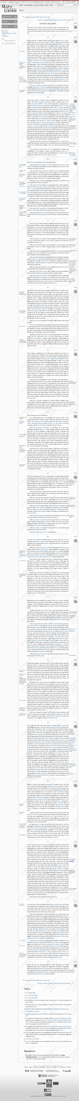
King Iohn (21, 700)
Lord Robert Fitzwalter (59, 1018)
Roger (56, 262)
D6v (75, 412)
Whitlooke (38, 525)
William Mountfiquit (32, 786)
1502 (38, 551)
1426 (67, 574)
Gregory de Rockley (58, 802)
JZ (35, 1006)
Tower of (64, 40)
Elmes (72, 271)
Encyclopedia (28, 5)
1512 (41, 553)
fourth (50, 328)
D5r (75, 220)
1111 (62, 636)
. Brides (72, 860)
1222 (37, 185)
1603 (53, 1000)
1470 (59, 539)
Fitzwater (61, 670)
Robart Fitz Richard (37, 640)
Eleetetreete (71, 861)
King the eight (47, 164)
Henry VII (68, 1032)
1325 (43, 731)
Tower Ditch (31, 995)
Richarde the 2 (72, 969)
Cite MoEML (42, 1067)
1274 (38, 149)
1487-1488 (65, 1034)
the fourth (31, 162)
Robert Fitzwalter (30, 1009)
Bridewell (57, 889)
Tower (22, 81)
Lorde (62, 487)
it (75, 382)
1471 (28, 619)
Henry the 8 (72, 889)
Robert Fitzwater (36, 678)
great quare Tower (49, 73)
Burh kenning (59, 904)
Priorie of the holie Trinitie (49, 89)
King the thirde (44, 208)
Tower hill (31, 513)
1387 (37, 515)
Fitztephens (45, 27)
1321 (37, 257)
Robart (57, 642)
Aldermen (58, 541)
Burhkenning (22, 905)
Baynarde (29, 633)
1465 (37, 532)
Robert (52, 702)
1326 (36, 267)
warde (41, 974)
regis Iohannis (47, 866)
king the (43, 532)
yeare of (33, 100)
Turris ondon (62, 70)
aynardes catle (22, 713)
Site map (48, 1067)
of (43, 186)
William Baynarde (48, 636)
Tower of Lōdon (22, 62)
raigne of (49, 625)
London (36, 27)
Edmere (66, 66)
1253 (37, 208)
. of (40, 734)
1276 (28, 797)
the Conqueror (50, 775)
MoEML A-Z (55, 1067)
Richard (61, 1004)
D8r (75, 597)
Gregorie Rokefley (54, 358)
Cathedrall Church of (50, 423)
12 (71, 764)
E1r (75, 722)
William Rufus (37, 79)
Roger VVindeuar (72, 112)
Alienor (35, 717)
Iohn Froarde (22, 945)
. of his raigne (51, 754)
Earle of (47, 336)
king (52, 436)
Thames (43, 82)
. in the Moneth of (41, 587)
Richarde (29, 646)
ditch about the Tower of (48, 154)
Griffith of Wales (22, 198)
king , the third (54, 918)
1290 (37, 245)
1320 (37, 251)
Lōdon (70, 264)
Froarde (51, 946)
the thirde (36, 857)
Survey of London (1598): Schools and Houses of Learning (53, 20)
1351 (37, 448)
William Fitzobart (43, 171)
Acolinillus (38, 85)
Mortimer (71, 260)
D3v (75, 37)
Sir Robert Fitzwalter (51, 1020)
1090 (67, 77)
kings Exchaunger (36, 427)
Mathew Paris (22, 79)
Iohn (63, 654)
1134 (52, 644)
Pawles (38, 767)
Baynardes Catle (72, 629)
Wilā (44, 316)
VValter (47, 646)
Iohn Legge (42, 511)
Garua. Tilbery (72, 631)
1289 (32, 725)
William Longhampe (32, 113)
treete (28, 904)
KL (31, 1002)
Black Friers (64, 799)
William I (28, 1043)
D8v (75, 660)
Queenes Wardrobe (33, 949)
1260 (37, 212)
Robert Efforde (60, 934)
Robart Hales (30, 509)
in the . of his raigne (41, 872)
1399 (34, 517)
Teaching (35, 1067)
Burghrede (43, 307)
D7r (75, 473)
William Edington (43, 448)
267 (42, 921)
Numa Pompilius (47, 381)
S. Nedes (64, 644)
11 (56, 754)
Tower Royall (33, 940)
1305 (32, 729)
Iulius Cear (63, 44)
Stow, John (28, 1055)
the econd (63, 301)
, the (56, 551)
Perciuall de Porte (48, 281)
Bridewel (53, 852)
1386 (50, 953)
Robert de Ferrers (32, 1011)
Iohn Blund (54, 725)
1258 (48, 714)
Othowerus (32, 85)
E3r (75, 961)
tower (20, 557)
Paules (29, 762)
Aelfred (55, 307)
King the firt (46, 149)
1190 (52, 111)
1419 (37, 527)
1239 (39, 141)
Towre (53, 525)
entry (50, 1009)
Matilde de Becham (34, 647)
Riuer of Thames (49, 42)
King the (50, 942)
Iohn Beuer (71, 114)
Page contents (7, 16)
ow (74, 655)
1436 (33, 615)
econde (42, 92)
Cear (51, 49)
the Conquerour (33, 310)
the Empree (38, 105)
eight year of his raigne (44, 324)
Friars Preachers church (41, 799)
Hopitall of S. (33, 126)
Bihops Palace (60, 762)
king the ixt (61, 740)
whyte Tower (62, 164)
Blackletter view (10, 42)
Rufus (57, 79)
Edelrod (66, 307)
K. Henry (21, 211)
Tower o (73, 30)
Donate (69, 1067)
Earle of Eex (52, 85)
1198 (51, 649)
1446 (43, 740)
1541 (67, 555)
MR (36, 995)
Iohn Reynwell (31, 576)
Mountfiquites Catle (40, 773)
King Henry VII (32, 1038)
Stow (46, 5)
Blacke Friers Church (32, 814)
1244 (37, 198)
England (58, 113)
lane (39, 366)
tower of (54, 944)
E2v (75, 901)
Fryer (43, 527)
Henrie (33, 324)
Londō (20, 826)
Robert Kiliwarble (37, 797)
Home (26, 1067)
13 (27, 827)
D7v (75, 536)
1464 (34, 476)
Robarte (29, 649)
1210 (31, 872)
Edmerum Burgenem (51, 71)
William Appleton (61, 509)
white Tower (58, 553)
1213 (39, 654)
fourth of (35, 79)
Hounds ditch (45, 929)
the (42, 476)
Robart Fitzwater (40, 651)
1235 (43, 1009)
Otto (43, 85)
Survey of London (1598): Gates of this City (37, 17)
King (35, 100)
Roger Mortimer (45, 260)
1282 (37, 238)
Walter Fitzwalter (67, 1028)
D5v (75, 287)
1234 (49, 712)
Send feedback (5, 36)
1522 (44, 892)
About (21, 10)
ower (72, 129)
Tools (51, 5)
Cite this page (5, 32)
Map (20, 5)
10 (32, 732)
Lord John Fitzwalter (66, 1026)
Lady (33, 556)
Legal (30, 1067)
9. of (51, 436)
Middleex (40, 103)
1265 (47, 230)
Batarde (59, 619)
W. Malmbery (22, 312)
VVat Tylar (57, 946)
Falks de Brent (62, 194)
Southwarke (35, 593)
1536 (33, 555)
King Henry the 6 (22, 550)
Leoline (55, 198)
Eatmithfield (22, 90)
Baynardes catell (48, 642)
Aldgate (62, 89)
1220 (37, 180)
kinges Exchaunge (62, 421)
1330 (37, 271)
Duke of (45, 547)
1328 (44, 1024)
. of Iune (42, 946)
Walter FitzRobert (47, 729)
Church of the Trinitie (51, 126)
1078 (28, 64)
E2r (75, 841)
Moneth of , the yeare (48, 604)
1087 (53, 826)
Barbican (21, 904)
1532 (39, 164)
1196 (37, 171)
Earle (43, 115)
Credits (4, 21)
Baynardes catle (22, 673)
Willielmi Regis (41, 70)
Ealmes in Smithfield (46, 178)
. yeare (52, 951)
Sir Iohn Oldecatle (44, 519)
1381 (37, 505)
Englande (29, 450)
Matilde (39, 655)
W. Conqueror (22, 310)
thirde (46, 328)
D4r (75, 97)
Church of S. (48, 828)
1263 (37, 223)
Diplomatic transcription (10, 40)
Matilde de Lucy (55, 647)
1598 (30, 1000)
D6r (75, 350)
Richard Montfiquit (57, 788)
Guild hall (66, 749)
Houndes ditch (42, 930)
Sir (50, 240)
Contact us (63, 1067)
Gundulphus (66, 68)
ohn (24, 436)
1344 (37, 275)
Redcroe (54, 897)
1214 (43, 682)
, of (56, 801)
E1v (75, 781)
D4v (75, 159)
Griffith (41, 198)
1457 (65, 742)
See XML (5, 26)
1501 (44, 754)
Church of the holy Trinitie (43, 122)
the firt (40, 60)
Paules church (65, 835)
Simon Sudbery (40, 507)
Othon (58, 234)
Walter (69, 1018)
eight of (43, 358)
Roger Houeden (22, 326)
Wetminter (35, 186)
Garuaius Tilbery (34, 625)
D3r (75, 23)
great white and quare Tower (44, 62)
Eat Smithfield (33, 90)
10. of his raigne (47, 934)
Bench (55, 245)
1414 (37, 519)
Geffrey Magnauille (39, 102)
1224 (44, 182)
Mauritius (63, 828)
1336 (37, 934)
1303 (45, 725)
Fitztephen (49, 623)
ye (42, 230)
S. (60, 107)
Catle (56, 727)
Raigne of (48, 786)
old (41, 425)
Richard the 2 (71, 515)
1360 (37, 497)
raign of (61, 301)
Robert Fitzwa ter (22, 670)
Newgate (63, 210)
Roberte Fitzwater (49, 663)
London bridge (56, 572)
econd (42, 328)
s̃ (60, 279)
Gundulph (38, 64)
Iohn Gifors (36, 253)
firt (39, 328)
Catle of (32, 710)
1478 (37, 547)
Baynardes (44, 629)
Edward (60, 307)
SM (34, 992)
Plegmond (44, 308)
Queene (44, 551)
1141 (47, 105)
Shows (41, 5)
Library (35, 5)
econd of (61, 111)
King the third (46, 141)
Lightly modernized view (10, 43)
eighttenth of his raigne (40, 764)
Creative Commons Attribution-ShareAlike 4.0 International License (53, 1096)
